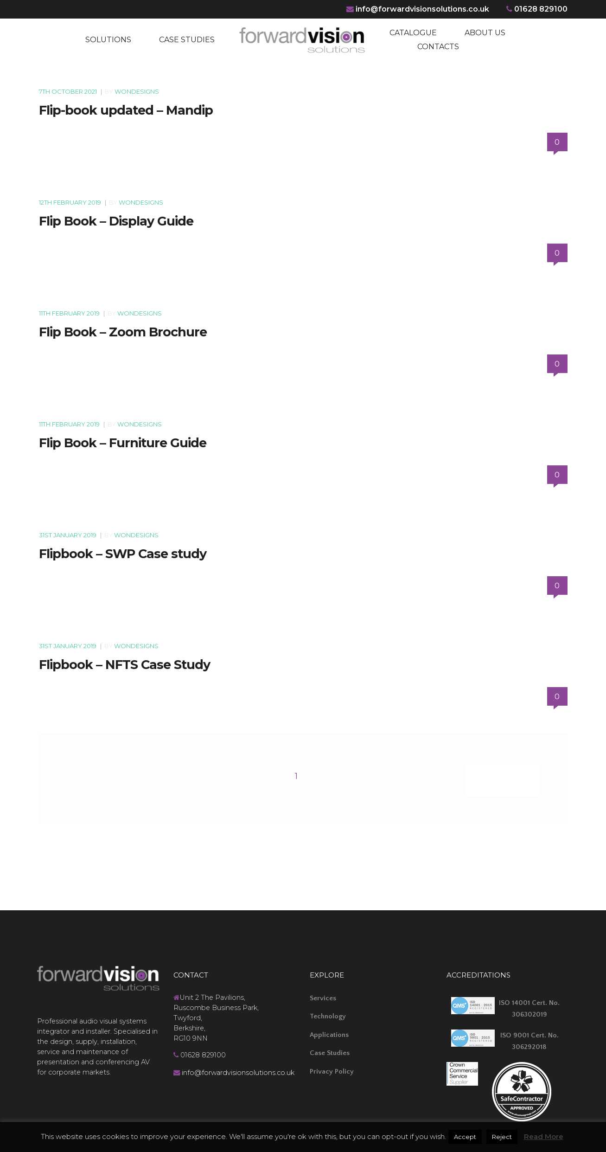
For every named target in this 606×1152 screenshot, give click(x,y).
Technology (328, 1013)
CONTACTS (438, 46)
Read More (543, 1136)
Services (323, 995)
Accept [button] (465, 1136)
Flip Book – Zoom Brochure (123, 332)
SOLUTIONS (108, 39)
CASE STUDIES (187, 39)
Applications (329, 1032)
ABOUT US (485, 32)
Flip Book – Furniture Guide (122, 443)
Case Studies (330, 1050)
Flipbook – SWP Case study (122, 553)
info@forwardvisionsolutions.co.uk (421, 9)
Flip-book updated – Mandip (126, 110)
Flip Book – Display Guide (116, 221)
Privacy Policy (332, 1068)
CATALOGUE (413, 32)
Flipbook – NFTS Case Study (124, 664)
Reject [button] (502, 1136)
